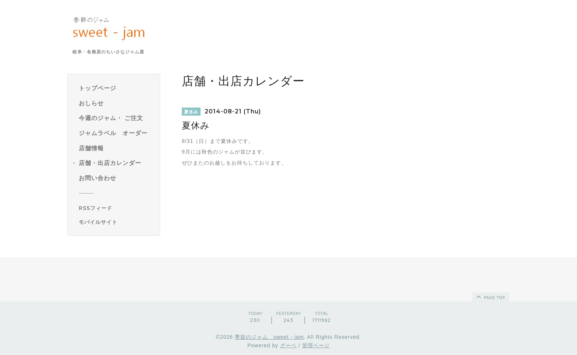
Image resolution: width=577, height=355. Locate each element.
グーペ (288, 345)
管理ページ (316, 345)
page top (490, 296)
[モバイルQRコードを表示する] (116, 222)
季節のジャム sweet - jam (269, 337)
